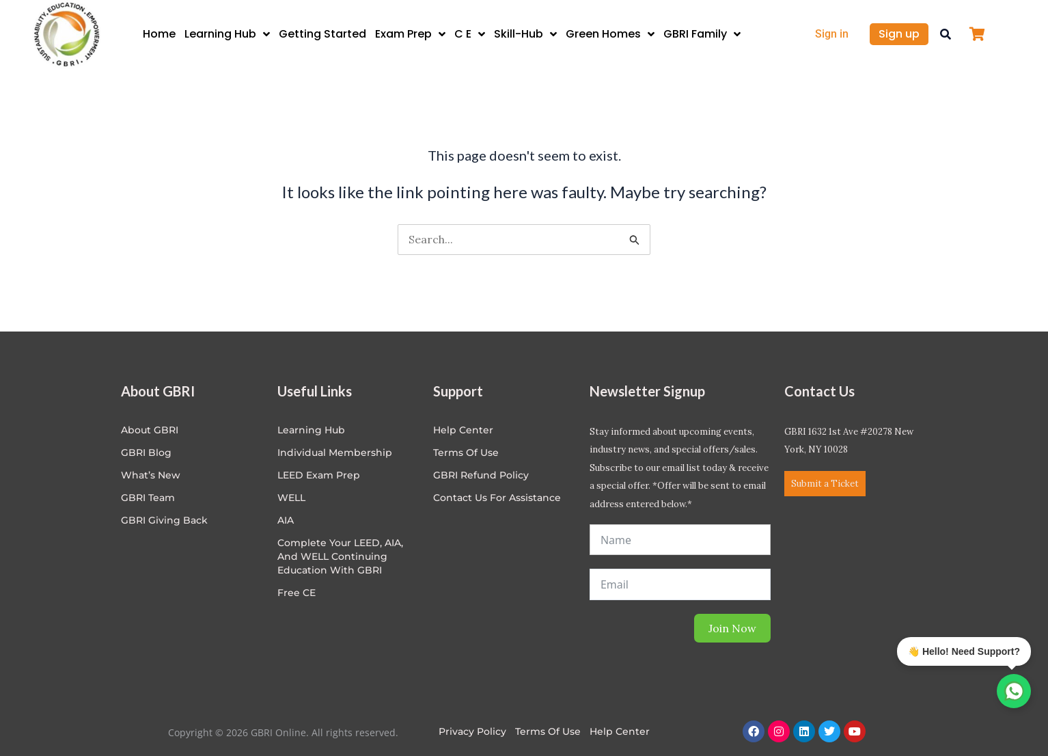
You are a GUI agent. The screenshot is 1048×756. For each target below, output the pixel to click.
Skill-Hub (525, 34)
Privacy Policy (472, 731)
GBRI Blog (146, 452)
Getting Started (322, 34)
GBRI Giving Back (164, 520)
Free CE (296, 592)
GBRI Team (148, 497)
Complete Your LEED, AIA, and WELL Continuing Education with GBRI (340, 556)
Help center (463, 430)
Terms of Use (466, 452)
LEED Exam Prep (318, 475)
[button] (945, 34)
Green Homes (610, 34)
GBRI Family (702, 34)
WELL (291, 497)
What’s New (150, 475)
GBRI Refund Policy (481, 475)
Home (159, 34)
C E (469, 34)
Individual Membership (334, 452)
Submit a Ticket (825, 483)
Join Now (732, 628)
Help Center (620, 731)
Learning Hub (227, 34)
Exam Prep (410, 34)
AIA (285, 520)
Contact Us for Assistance (497, 497)
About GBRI (149, 430)
